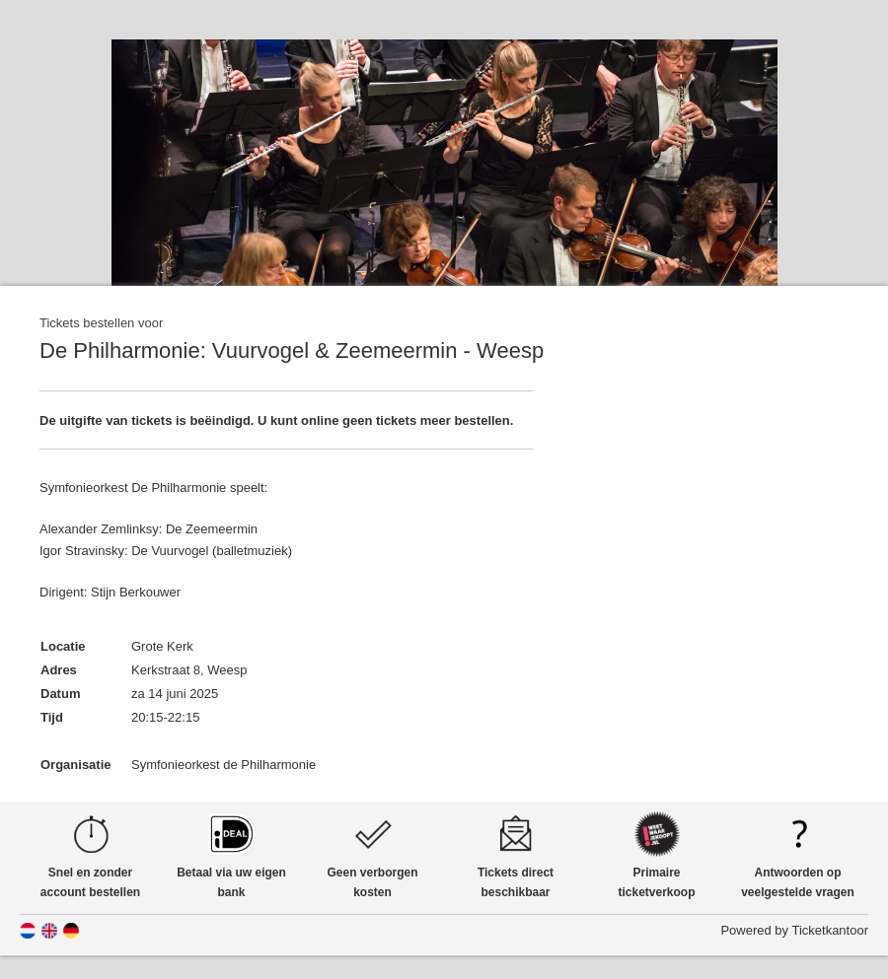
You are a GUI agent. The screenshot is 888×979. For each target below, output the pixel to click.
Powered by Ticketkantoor (794, 930)
